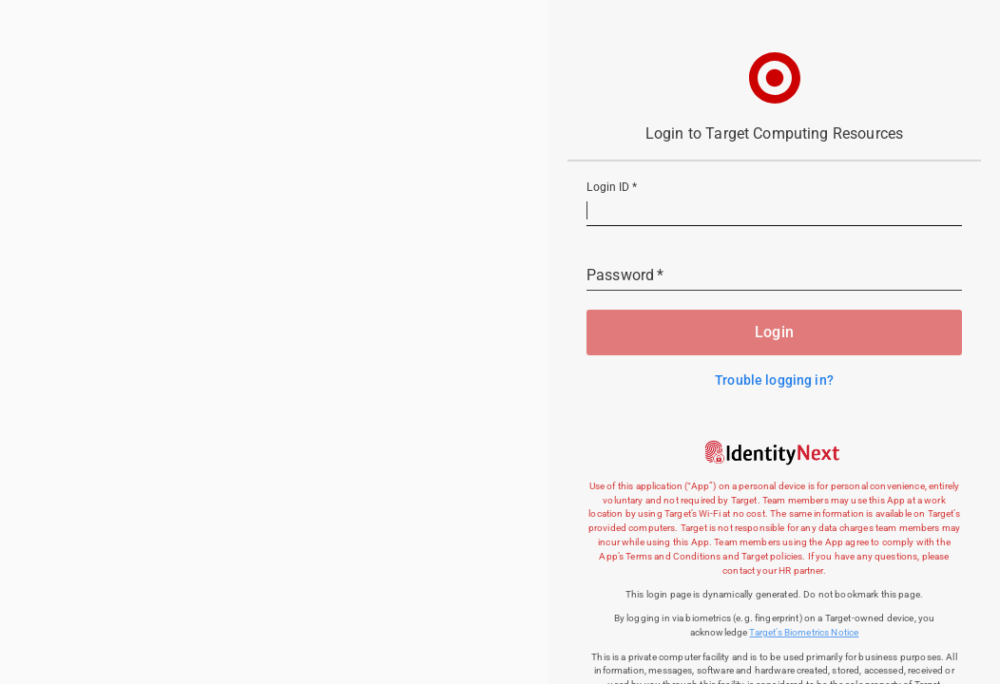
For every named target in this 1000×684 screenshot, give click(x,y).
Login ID (612, 188)
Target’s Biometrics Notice (803, 632)
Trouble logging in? (774, 380)
